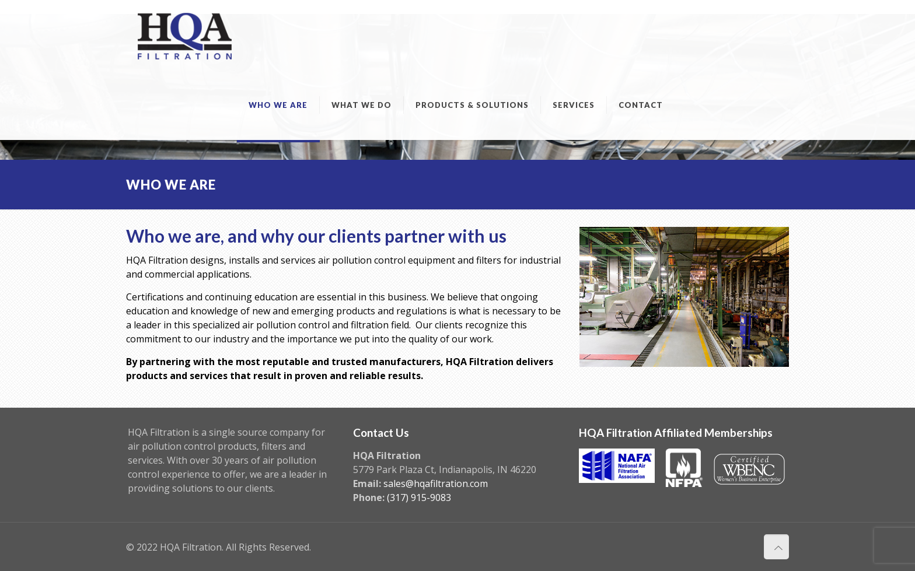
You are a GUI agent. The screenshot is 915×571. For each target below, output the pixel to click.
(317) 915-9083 (419, 497)
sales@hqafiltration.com (435, 483)
